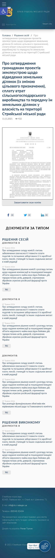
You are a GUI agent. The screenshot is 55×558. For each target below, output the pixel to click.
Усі (6, 289)
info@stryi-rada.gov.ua (17, 505)
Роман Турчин (26, 528)
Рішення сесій (21, 35)
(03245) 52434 (17, 511)
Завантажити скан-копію (27, 202)
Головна (6, 35)
